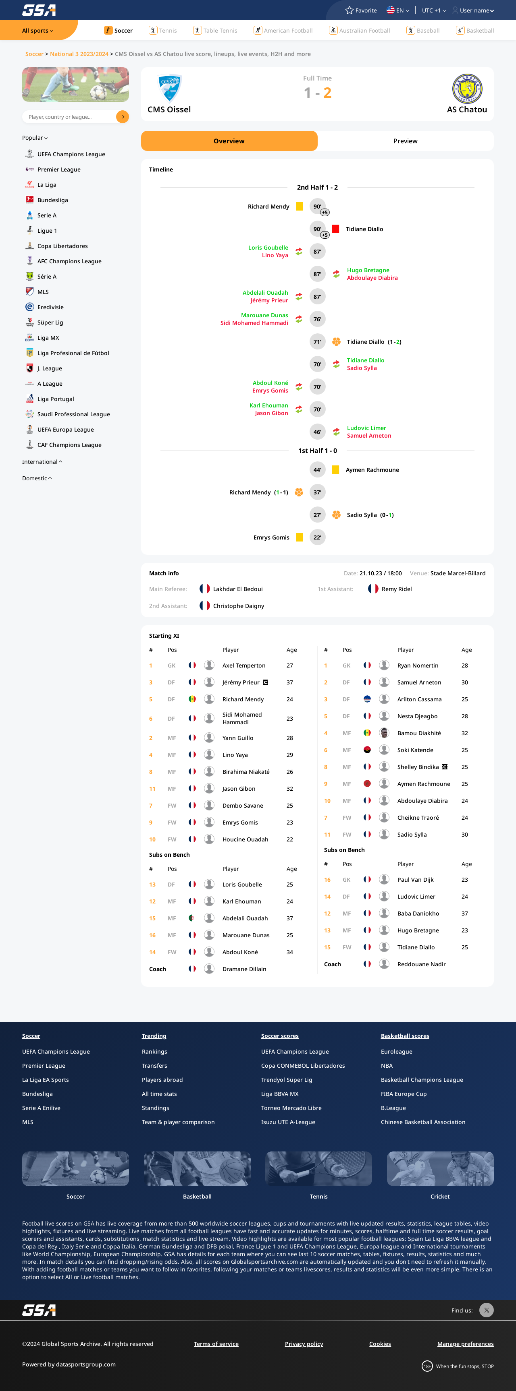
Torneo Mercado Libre (291, 1108)
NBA (387, 1065)
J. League (49, 368)
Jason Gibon (271, 413)
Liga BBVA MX (280, 1094)
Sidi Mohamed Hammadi (254, 323)
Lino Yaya (275, 255)
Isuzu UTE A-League (288, 1122)
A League (49, 383)
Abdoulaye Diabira (372, 277)
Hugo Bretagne (368, 270)
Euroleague (396, 1051)
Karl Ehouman (269, 405)
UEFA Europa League (65, 429)
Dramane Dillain (244, 969)
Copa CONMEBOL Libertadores (303, 1065)
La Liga (46, 184)
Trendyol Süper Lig (286, 1079)
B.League (393, 1108)
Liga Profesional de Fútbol (73, 353)
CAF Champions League (69, 445)
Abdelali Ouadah (265, 292)
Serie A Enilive (41, 1108)
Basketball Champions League (422, 1079)
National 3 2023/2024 (79, 54)
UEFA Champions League (71, 154)
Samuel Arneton (369, 435)
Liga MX (48, 337)
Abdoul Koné (270, 383)
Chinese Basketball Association (423, 1122)
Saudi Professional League (73, 414)
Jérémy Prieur (269, 300)
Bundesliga (52, 200)
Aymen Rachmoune (372, 469)
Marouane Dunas (264, 315)
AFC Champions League (69, 261)
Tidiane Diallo (364, 229)
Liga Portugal (55, 399)
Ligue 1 (47, 230)
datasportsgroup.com (86, 1364)
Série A (46, 276)
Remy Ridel (397, 589)
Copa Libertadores (62, 246)
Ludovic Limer (366, 428)
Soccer (34, 54)
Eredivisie (50, 307)
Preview (405, 140)
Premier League (59, 169)
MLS (43, 292)
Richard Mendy (268, 206)
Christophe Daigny (238, 606)
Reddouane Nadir (421, 964)
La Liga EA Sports (45, 1079)
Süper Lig (50, 322)
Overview (229, 140)
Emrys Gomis (270, 390)
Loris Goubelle (268, 247)
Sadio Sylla (362, 368)
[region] (317, 141)
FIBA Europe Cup (404, 1094)
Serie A (46, 215)
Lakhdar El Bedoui (238, 589)
